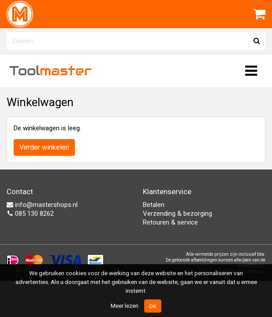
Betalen (153, 205)
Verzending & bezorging (177, 213)
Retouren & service (170, 222)
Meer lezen (124, 305)
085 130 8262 (30, 213)
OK (152, 306)
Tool (50, 70)
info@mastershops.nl (42, 205)
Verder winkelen (44, 147)
